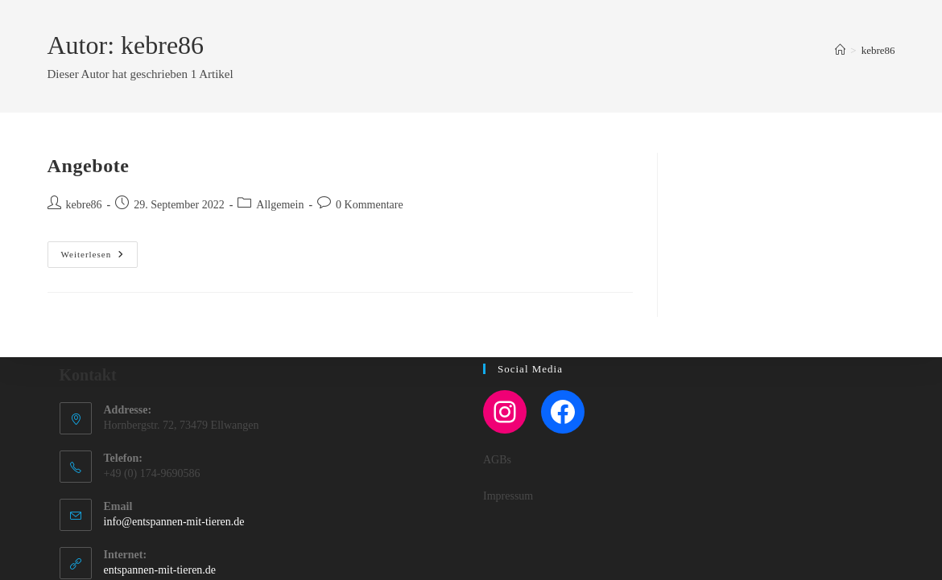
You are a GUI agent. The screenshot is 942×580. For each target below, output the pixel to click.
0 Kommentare (369, 205)
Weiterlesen (99, 255)
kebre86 (878, 50)
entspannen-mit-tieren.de (160, 570)
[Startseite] (840, 50)
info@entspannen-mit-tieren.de (174, 522)
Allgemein (280, 205)
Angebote (89, 165)
